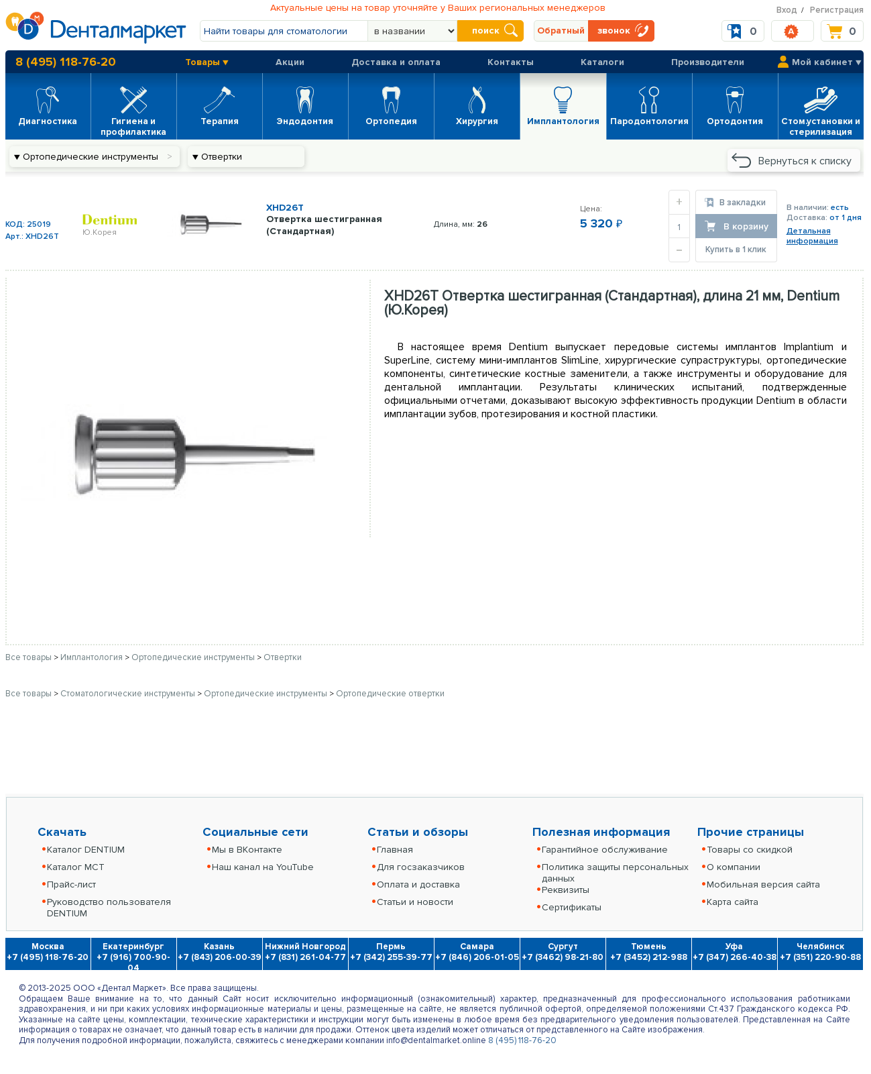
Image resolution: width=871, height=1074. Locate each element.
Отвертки (283, 657)
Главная (395, 849)
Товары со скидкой (750, 849)
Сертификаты (571, 907)
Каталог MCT (76, 867)
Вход (786, 10)
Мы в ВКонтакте (247, 849)
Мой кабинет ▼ (827, 62)
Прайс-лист (71, 884)
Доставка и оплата (396, 62)
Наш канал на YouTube (263, 867)
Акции (290, 62)
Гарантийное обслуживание (605, 849)
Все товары (28, 657)
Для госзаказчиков (421, 867)
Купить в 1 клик (735, 249)
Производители (707, 62)
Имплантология (92, 657)
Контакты (510, 62)
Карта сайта (732, 902)
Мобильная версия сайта (763, 884)
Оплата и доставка (418, 884)
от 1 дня (845, 218)
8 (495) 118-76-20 (65, 61)
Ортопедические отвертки (390, 693)
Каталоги (602, 62)
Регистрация (837, 10)
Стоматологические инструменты (128, 693)
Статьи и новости (415, 902)
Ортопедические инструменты (194, 657)
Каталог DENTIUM (86, 849)
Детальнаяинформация (812, 236)
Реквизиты (565, 890)
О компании (733, 867)
